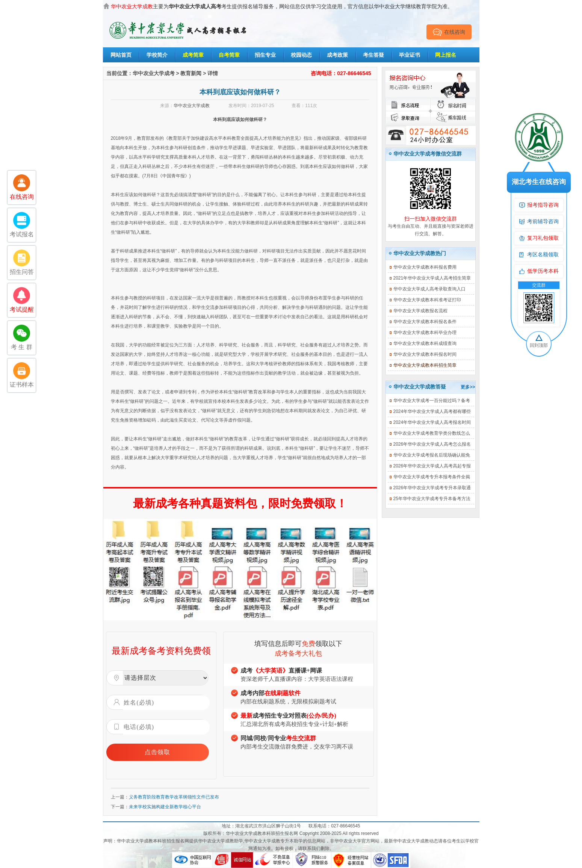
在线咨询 (448, 32)
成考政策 (337, 55)
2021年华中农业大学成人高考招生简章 (432, 278)
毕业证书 (409, 55)
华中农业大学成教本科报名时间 (425, 354)
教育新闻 (190, 73)
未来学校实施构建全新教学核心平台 (165, 806)
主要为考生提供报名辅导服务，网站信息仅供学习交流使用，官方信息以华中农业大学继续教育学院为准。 (282, 6)
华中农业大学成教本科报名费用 (425, 267)
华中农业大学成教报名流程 (420, 310)
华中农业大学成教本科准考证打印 (427, 299)
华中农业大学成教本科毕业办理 (425, 332)
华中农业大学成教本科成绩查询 (425, 343)
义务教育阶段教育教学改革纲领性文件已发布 (174, 797)
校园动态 (301, 55)
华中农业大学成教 (192, 105)
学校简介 (157, 55)
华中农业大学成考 (154, 73)
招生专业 (265, 55)
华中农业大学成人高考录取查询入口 (429, 289)
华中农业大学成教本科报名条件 (425, 321)
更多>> (468, 387)
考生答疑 (373, 55)
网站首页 (121, 55)
